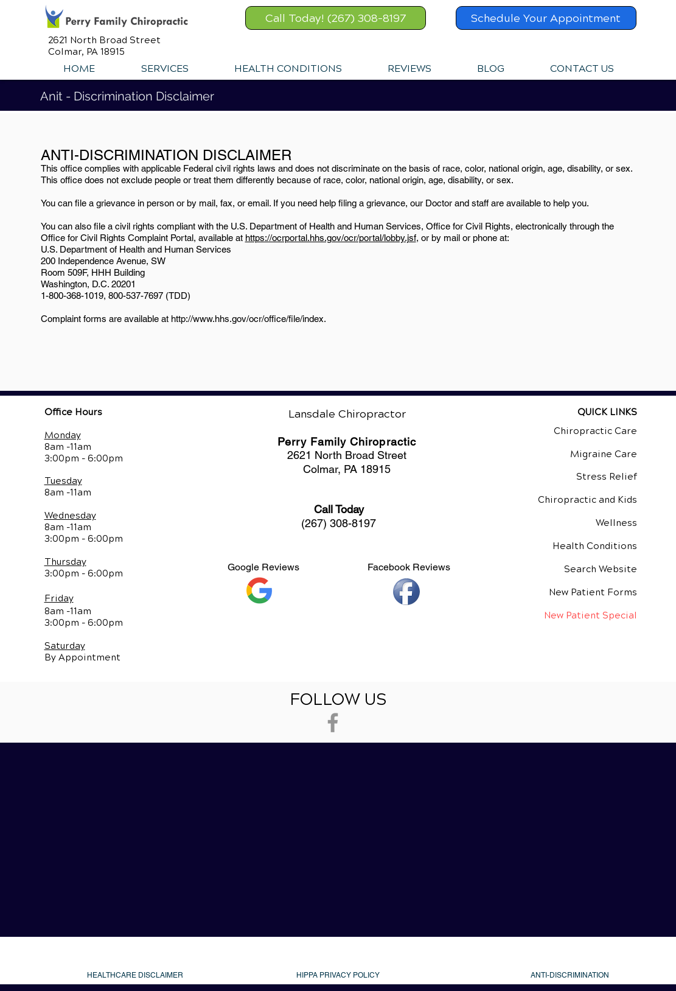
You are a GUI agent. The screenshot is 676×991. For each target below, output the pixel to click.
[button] (164, 69)
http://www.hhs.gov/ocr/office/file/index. (248, 318)
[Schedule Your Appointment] (546, 18)
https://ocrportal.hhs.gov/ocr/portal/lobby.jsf (330, 238)
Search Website (600, 569)
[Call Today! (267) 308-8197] (335, 18)
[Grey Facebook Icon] (333, 722)
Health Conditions (594, 546)
